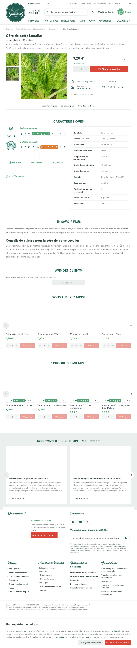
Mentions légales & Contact (47, 605)
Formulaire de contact (44, 535)
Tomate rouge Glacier (112, 334)
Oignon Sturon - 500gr (48, 334)
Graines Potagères (23, 29)
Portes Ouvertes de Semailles (83, 572)
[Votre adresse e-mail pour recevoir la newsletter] (100, 538)
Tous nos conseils (89, 440)
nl (130, 3)
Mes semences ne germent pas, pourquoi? (28, 478)
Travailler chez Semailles (81, 587)
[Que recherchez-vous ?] (66, 12)
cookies (113, 631)
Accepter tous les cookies (118, 642)
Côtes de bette (54, 29)
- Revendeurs (13, 580)
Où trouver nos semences (18, 576)
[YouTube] (80, 522)
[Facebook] (73, 522)
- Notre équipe (45, 575)
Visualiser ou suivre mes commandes (111, 576)
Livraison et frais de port (18, 591)
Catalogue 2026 (14, 568)
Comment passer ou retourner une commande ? (114, 569)
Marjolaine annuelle (79, 334)
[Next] (131, 325)
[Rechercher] (48, 12)
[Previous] (6, 325)
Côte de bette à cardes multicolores (80, 406)
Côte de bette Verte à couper (19, 405)
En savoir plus (67, 105)
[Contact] (48, 3)
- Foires (10, 587)
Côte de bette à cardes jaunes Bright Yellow (116, 406)
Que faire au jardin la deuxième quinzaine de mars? (97, 478)
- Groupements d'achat (17, 584)
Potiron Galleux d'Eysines (17, 334)
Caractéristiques (49, 105)
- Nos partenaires (46, 578)
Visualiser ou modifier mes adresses (112, 586)
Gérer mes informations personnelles (111, 592)
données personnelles (66, 636)
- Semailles (43, 571)
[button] (106, 21)
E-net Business (29, 609)
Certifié (113, 82)
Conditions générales (66, 605)
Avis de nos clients (86, 105)
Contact (42, 590)
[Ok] (126, 538)
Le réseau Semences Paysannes (84, 576)
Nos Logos (43, 582)
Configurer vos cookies (90, 642)
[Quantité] (81, 69)
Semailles (9, 29)
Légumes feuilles (39, 29)
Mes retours (106, 581)
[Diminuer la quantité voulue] (75, 69)
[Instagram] (88, 522)
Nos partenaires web (82, 605)
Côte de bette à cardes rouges (52, 405)
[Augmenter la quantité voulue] (86, 69)
